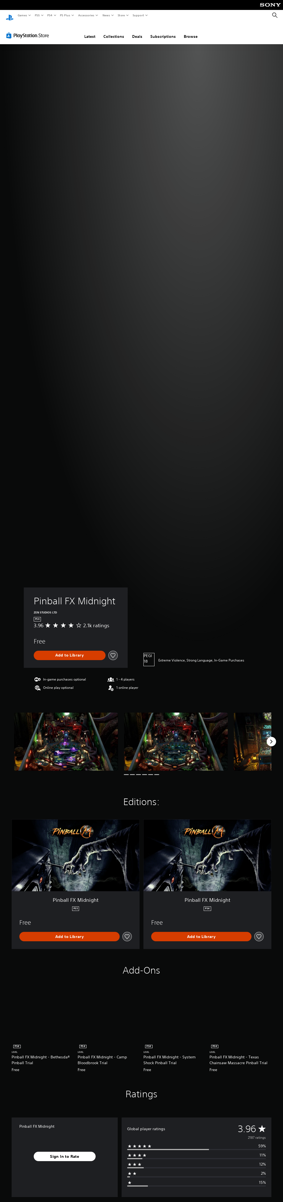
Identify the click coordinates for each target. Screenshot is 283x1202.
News (106, 15)
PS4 (50, 15)
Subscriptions (163, 31)
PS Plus (65, 15)
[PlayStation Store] (28, 30)
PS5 (37, 15)
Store (121, 15)
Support (138, 15)
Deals (137, 31)
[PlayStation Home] (9, 15)
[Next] (271, 736)
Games (22, 15)
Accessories (86, 15)
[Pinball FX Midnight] (66, 736)
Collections (113, 31)
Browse (191, 31)
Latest (89, 31)
